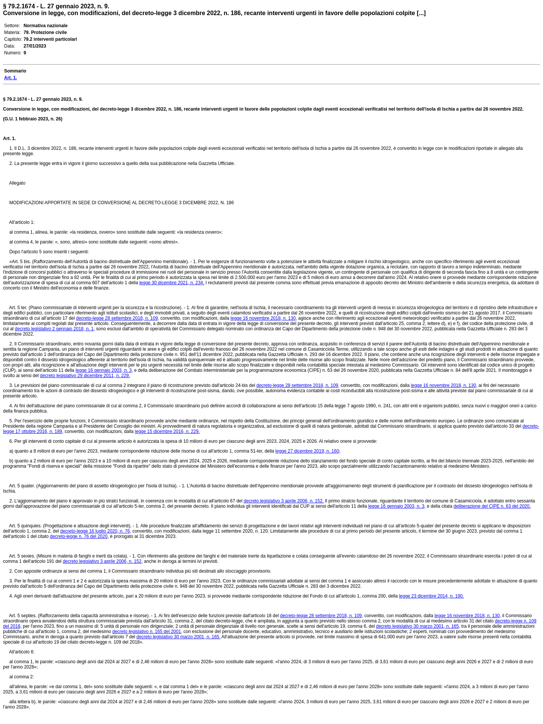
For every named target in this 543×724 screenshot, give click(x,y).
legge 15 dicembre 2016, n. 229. (167, 431)
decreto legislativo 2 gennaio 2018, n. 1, (55, 328)
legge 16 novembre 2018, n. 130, (263, 318)
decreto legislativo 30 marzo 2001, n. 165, (418, 626)
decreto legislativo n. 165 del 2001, (147, 631)
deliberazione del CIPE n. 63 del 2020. (492, 506)
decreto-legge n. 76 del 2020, (79, 536)
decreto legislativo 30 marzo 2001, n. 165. (179, 636)
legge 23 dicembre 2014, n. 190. (431, 596)
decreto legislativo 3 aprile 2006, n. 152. (284, 501)
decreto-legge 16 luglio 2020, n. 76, (95, 531)
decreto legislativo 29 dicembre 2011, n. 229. (85, 375)
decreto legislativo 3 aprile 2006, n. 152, (103, 561)
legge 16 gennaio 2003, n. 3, (104, 370)
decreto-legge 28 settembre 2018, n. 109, (117, 318)
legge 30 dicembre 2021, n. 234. (171, 282)
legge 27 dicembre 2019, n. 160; (307, 451)
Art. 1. (9, 138)
